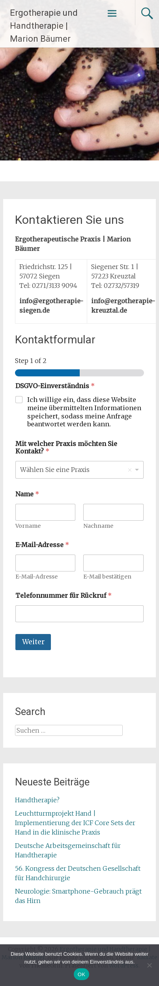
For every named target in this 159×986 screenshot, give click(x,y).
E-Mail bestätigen (108, 576)
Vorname (28, 526)
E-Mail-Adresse (36, 576)
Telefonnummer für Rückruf (63, 595)
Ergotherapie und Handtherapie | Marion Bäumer (44, 26)
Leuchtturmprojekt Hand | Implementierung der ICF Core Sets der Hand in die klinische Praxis (75, 822)
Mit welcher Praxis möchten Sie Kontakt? (66, 447)
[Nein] (149, 965)
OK (81, 974)
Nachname (99, 526)
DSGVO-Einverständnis (55, 386)
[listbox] (79, 470)
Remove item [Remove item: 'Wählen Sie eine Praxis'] (130, 470)
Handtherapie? (37, 800)
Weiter (33, 642)
